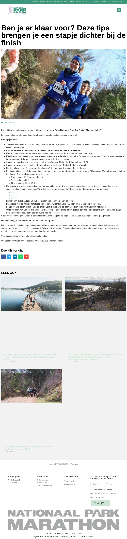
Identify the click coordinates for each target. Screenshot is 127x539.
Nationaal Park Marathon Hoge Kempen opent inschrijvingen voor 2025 (28, 447)
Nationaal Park (54, 2)
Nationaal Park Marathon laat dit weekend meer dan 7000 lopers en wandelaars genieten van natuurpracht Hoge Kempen (95, 357)
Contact (104, 2)
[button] (119, 10)
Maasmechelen (37, 2)
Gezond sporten (78, 2)
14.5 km (14, 195)
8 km (13, 192)
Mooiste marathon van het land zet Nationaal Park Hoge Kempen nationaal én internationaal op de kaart (30, 357)
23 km (14, 198)
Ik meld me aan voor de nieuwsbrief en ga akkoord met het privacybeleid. (104, 493)
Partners (93, 2)
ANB (66, 2)
